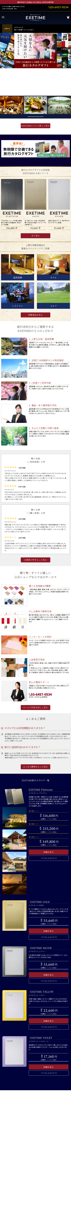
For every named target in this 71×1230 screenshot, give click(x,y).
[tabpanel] (35, 105)
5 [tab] (33, 116)
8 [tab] (37, 116)
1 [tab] (28, 116)
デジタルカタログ (48, 858)
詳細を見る (48, 852)
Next (69, 50)
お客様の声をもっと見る (35, 559)
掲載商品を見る (35, 314)
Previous (2, 50)
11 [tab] (41, 116)
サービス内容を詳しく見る (35, 707)
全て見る (35, 235)
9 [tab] (38, 116)
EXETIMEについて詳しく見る (35, 125)
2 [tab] (29, 116)
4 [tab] (32, 116)
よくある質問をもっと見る (35, 766)
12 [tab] (42, 116)
